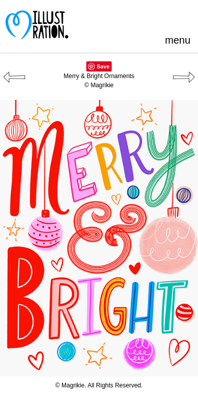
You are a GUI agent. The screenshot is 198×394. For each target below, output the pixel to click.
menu (177, 40)
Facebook (135, 17)
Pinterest (118, 17)
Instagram (185, 17)
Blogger (151, 17)
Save (103, 66)
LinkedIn (168, 17)
